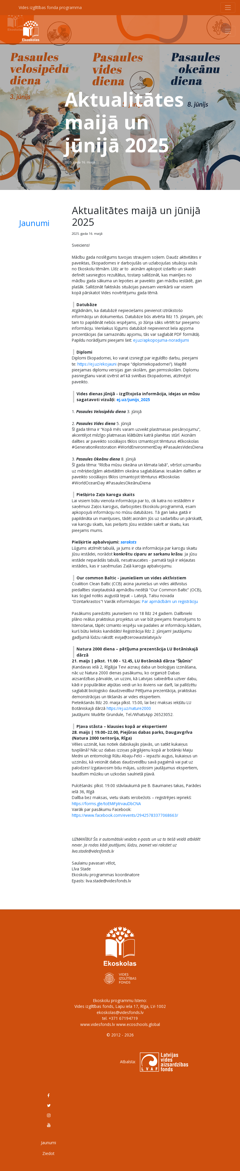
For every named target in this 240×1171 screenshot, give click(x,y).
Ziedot (48, 1153)
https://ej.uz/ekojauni (96, 364)
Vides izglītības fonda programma (50, 7)
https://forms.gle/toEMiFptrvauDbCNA (106, 803)
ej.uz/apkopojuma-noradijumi (161, 340)
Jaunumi (34, 223)
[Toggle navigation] (228, 7)
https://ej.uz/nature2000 (129, 708)
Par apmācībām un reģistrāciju (170, 601)
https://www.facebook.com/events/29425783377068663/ (125, 815)
